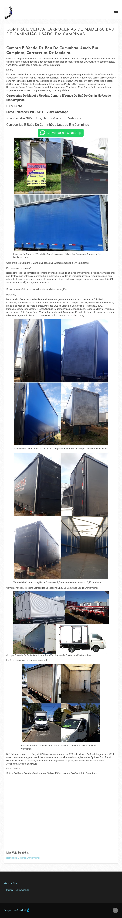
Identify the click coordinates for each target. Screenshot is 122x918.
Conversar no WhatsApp (64, 133)
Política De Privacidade (17, 890)
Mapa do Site (10, 883)
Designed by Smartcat (17, 910)
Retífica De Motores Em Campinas (23, 858)
